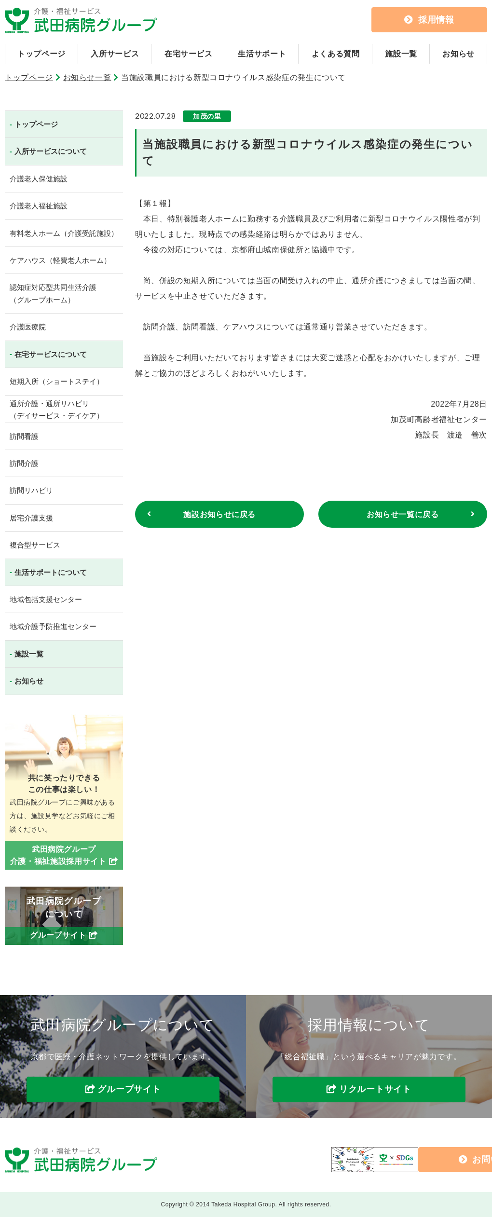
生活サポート (262, 54)
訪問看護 (24, 436)
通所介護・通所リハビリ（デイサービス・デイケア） (57, 409)
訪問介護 (24, 463)
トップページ (41, 54)
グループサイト (129, 1089)
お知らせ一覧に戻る (403, 514)
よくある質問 (336, 54)
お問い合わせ (411, 1159)
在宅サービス (188, 54)
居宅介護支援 (31, 518)
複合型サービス (35, 545)
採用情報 (429, 20)
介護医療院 (28, 327)
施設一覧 (401, 54)
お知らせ (458, 54)
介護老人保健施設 (39, 179)
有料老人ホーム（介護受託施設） (64, 233)
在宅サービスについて (50, 354)
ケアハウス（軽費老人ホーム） (60, 260)
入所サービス (115, 54)
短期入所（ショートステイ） (57, 381)
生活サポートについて (50, 572)
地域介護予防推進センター (53, 626)
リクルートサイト (375, 1089)
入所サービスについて (50, 151)
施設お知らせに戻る (219, 514)
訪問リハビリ (31, 490)
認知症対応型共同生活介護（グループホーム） (53, 293)
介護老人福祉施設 (39, 206)
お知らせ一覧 (87, 77)
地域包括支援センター (46, 599)
